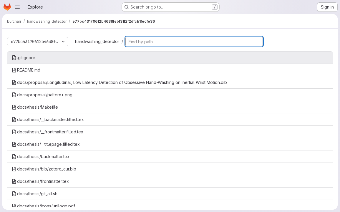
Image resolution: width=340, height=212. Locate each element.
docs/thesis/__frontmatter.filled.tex (47, 131)
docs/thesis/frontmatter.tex (40, 181)
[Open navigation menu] (17, 7)
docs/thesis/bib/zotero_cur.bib (44, 168)
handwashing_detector (97, 41)
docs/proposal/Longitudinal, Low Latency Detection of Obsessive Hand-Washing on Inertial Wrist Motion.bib (119, 82)
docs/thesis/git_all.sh (34, 193)
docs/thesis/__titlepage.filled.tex (46, 144)
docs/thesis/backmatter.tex (40, 156)
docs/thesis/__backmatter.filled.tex (48, 119)
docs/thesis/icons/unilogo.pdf (43, 205)
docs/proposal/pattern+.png (42, 94)
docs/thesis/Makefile (35, 107)
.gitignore (23, 57)
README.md (26, 69)
